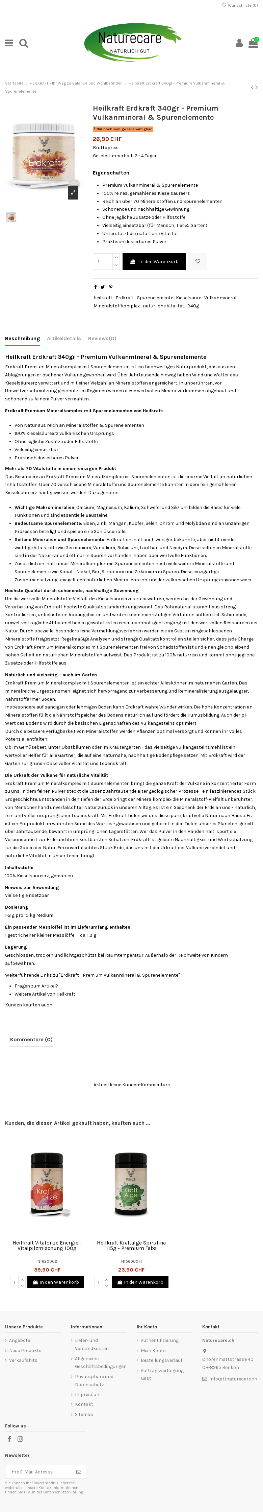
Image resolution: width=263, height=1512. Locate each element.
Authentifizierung (160, 1340)
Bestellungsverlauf (161, 1360)
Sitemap (84, 1414)
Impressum (88, 1394)
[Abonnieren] (79, 1471)
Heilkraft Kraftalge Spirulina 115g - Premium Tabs (131, 1245)
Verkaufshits (23, 1360)
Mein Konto (153, 1350)
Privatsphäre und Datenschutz (94, 1381)
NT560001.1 (131, 1261)
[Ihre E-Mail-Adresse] (38, 1471)
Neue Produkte (25, 1350)
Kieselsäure (188, 298)
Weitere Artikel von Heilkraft (45, 994)
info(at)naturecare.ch (233, 1379)
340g (193, 306)
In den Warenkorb (154, 261)
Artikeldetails (64, 338)
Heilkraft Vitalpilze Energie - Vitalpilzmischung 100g (47, 1245)
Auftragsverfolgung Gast (162, 1374)
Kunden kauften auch (28, 1005)
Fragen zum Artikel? (36, 986)
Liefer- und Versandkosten (92, 1344)
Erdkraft (124, 298)
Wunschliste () (240, 5)
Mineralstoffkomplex (117, 306)
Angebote (19, 1340)
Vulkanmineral (220, 298)
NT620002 (47, 1261)
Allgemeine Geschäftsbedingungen (101, 1363)
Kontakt (84, 1404)
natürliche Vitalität (163, 306)
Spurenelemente (155, 298)
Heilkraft (103, 298)
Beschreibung (22, 338)
